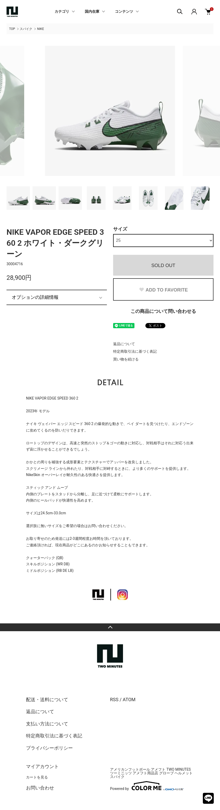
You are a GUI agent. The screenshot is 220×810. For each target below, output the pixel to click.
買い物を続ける (126, 359)
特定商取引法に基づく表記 (135, 351)
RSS (114, 699)
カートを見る (37, 777)
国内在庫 (92, 12)
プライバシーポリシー (49, 748)
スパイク (26, 29)
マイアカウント (42, 766)
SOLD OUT (163, 265)
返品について (124, 344)
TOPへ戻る (110, 627)
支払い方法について (47, 723)
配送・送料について (47, 699)
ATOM (129, 699)
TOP (12, 29)
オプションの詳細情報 (35, 297)
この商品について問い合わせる (163, 311)
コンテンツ (124, 12)
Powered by (147, 785)
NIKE (40, 29)
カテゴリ (62, 12)
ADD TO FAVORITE (163, 290)
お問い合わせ (40, 787)
